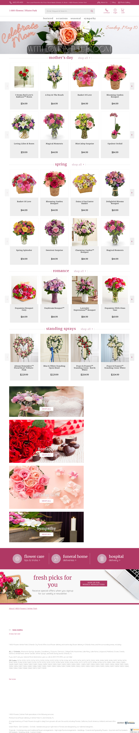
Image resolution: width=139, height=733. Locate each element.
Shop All (83, 58)
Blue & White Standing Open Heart (54, 367)
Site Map (125, 731)
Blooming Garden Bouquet (115, 96)
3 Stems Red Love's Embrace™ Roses (24, 96)
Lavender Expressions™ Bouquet (85, 309)
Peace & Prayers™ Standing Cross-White (115, 367)
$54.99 (24, 258)
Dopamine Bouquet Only (24, 309)
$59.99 (24, 152)
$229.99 (24, 374)
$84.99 (115, 152)
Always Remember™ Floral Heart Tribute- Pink (24, 368)
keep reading (18, 550)
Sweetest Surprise (54, 250)
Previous (7, 86)
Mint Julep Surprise (84, 144)
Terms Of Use (87, 731)
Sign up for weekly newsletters (94, 504)
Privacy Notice (99, 731)
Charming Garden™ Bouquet (84, 251)
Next (132, 86)
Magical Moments (54, 144)
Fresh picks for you (52, 505)
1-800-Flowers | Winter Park (23, 10)
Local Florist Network (113, 731)
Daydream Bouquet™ (54, 308)
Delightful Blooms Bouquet (115, 202)
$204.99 (85, 374)
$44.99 (84, 103)
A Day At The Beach (54, 95)
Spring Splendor (24, 250)
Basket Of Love (85, 95)
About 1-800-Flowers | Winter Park (23, 529)
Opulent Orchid (115, 144)
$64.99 (54, 103)
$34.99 (24, 103)
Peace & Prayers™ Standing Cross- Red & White (85, 368)
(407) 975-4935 (18, 2)
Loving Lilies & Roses (24, 144)
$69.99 (115, 210)
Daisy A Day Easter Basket (85, 202)
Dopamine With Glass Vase (115, 309)
